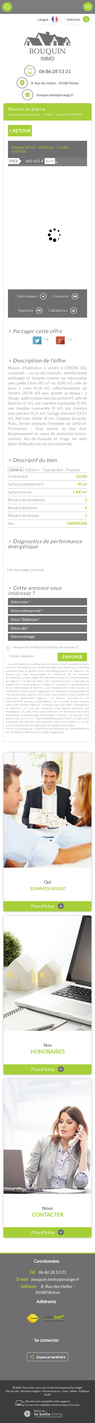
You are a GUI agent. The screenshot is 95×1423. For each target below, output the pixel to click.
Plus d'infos (47, 906)
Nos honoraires (51, 1391)
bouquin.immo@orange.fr (55, 95)
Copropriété (53, 470)
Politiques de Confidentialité (69, 728)
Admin (73, 1391)
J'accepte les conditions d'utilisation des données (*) (45, 647)
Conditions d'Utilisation (23, 732)
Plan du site (12, 1391)
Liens (65, 1391)
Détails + (32, 470)
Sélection (73, 19)
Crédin (48, 114)
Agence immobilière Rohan (24, 114)
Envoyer (72, 656)
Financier (73, 470)
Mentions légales (31, 1391)
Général (15, 470)
